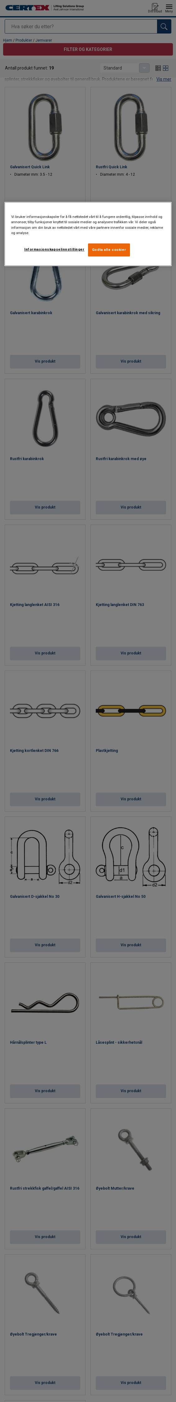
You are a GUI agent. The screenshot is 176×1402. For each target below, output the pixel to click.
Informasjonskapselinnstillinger (54, 249)
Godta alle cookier (109, 249)
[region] (88, 234)
